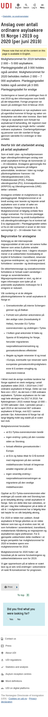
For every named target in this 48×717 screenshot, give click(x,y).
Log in (34, 6)
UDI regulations (13, 660)
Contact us (10, 638)
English (18, 6)
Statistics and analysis (17, 667)
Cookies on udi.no (18, 698)
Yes (11, 619)
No (18, 619)
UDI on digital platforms (17, 688)
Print (8, 587)
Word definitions (14, 681)
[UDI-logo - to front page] (6, 7)
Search (26, 6)
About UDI (11, 653)
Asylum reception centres (18, 674)
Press (8, 646)
